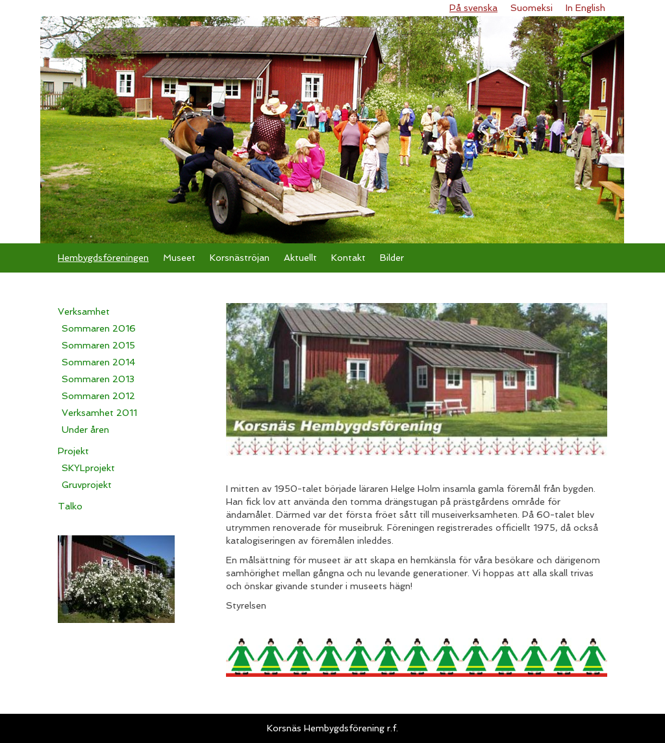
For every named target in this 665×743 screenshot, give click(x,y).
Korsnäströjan (240, 257)
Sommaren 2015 (98, 345)
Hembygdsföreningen (103, 257)
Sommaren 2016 (99, 328)
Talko (70, 506)
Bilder (392, 257)
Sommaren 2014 (98, 362)
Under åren (85, 429)
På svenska (473, 8)
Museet (179, 257)
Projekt (73, 451)
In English (585, 8)
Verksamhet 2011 (99, 413)
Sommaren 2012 (98, 396)
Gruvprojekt (87, 485)
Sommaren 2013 (98, 379)
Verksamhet (84, 311)
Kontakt (348, 257)
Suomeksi (531, 8)
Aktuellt (300, 257)
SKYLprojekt (88, 468)
